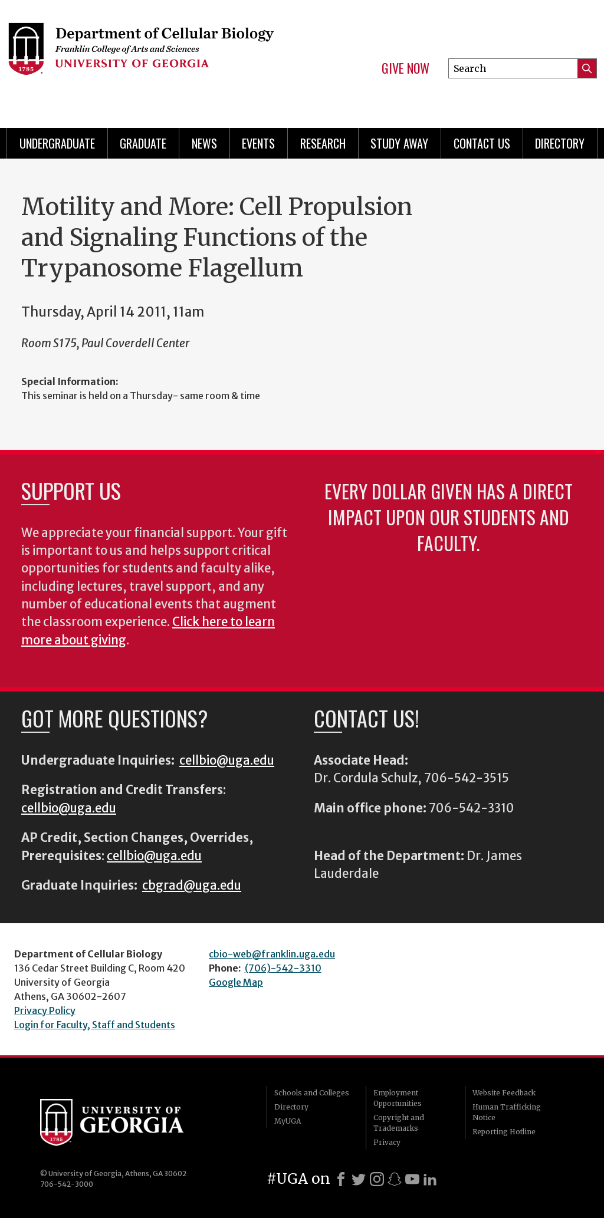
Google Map (236, 982)
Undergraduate (57, 143)
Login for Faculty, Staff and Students (94, 1025)
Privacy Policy (45, 1010)
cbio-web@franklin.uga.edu (272, 954)
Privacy (387, 1142)
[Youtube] (412, 1179)
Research (323, 143)
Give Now (405, 68)
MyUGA (287, 1121)
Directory (560, 143)
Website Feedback (504, 1092)
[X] (359, 1179)
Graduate (143, 143)
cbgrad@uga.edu (191, 885)
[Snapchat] (395, 1179)
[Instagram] (377, 1179)
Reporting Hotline (504, 1131)
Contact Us (482, 143)
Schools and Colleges (311, 1092)
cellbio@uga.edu (226, 760)
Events (258, 143)
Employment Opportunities (397, 1098)
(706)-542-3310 (283, 968)
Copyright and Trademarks (398, 1123)
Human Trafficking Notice (506, 1112)
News (204, 143)
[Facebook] (341, 1179)
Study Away (399, 143)
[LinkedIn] (430, 1179)
